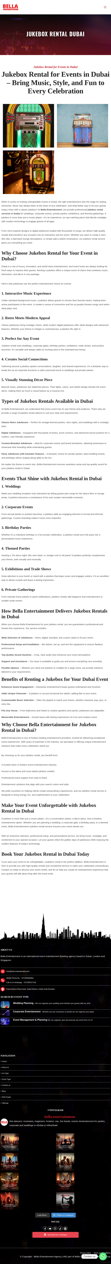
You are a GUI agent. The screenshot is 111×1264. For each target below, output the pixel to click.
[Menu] (105, 7)
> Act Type (5, 1073)
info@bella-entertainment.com (17, 971)
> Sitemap (4, 1103)
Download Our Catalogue (55, 1234)
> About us (5, 1067)
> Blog (3, 1091)
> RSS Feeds (6, 1097)
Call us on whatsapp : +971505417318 (21, 982)
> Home (4, 1061)
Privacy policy (85, 1253)
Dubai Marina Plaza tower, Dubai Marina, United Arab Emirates (30, 989)
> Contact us (5, 1085)
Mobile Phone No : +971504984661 (20, 978)
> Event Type (6, 1079)
